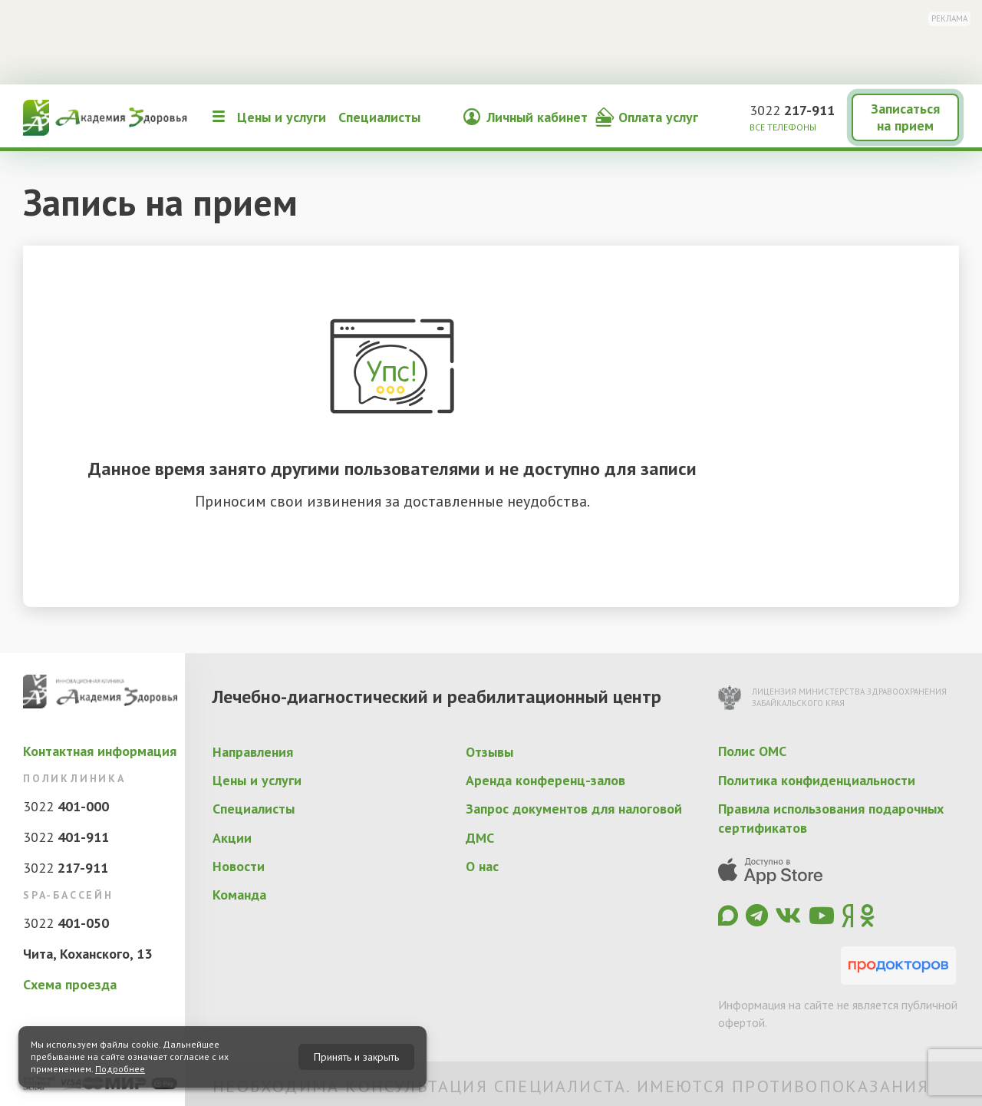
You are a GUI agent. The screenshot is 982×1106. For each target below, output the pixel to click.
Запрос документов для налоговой (574, 808)
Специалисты (379, 117)
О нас (482, 866)
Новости (239, 866)
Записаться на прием (905, 117)
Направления (253, 752)
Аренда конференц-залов (545, 780)
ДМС (480, 838)
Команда (239, 894)
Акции (232, 838)
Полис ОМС (752, 751)
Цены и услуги (281, 117)
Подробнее (120, 1069)
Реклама (949, 18)
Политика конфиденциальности (816, 780)
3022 (792, 110)
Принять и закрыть (356, 1057)
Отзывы (489, 752)
